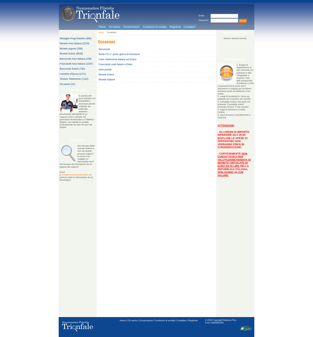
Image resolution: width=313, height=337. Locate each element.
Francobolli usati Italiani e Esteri (115, 64)
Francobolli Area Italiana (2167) (76, 63)
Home (101, 32)
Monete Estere (106, 74)
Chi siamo (132, 320)
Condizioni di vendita (165, 320)
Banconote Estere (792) (72, 68)
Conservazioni (146, 320)
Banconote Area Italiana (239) (75, 58)
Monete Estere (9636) (71, 53)
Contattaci (182, 320)
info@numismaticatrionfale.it (75, 174)
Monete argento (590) (71, 48)
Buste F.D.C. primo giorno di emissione (119, 54)
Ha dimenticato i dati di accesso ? (227, 25)
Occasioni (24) (67, 84)
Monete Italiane (107, 79)
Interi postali (105, 69)
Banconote (104, 49)
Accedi (243, 21)
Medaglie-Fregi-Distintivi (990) (76, 38)
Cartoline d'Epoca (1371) (73, 74)
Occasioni (111, 32)
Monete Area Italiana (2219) (74, 43)
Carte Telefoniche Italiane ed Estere (118, 59)
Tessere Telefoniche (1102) (74, 79)
